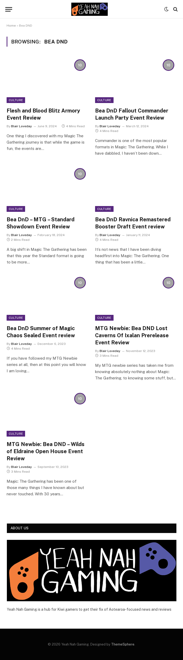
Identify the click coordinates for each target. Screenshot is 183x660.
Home (11, 25)
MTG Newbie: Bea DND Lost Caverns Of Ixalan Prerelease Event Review (132, 335)
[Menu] (8, 9)
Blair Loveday (21, 126)
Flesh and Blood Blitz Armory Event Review (43, 114)
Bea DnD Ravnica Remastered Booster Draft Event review (133, 223)
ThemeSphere (122, 644)
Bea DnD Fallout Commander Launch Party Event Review (131, 114)
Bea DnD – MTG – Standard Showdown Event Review (40, 223)
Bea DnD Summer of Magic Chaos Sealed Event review (41, 332)
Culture (16, 100)
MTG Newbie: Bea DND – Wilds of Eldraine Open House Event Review (46, 451)
